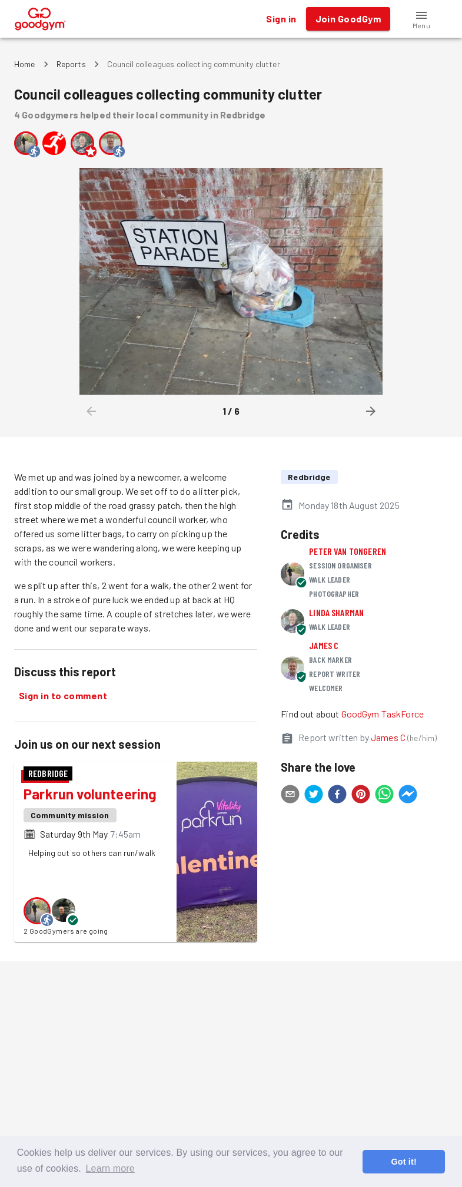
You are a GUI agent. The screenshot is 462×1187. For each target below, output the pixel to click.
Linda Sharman (336, 612)
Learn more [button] (110, 1168)
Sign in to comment (63, 695)
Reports (71, 64)
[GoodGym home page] (40, 17)
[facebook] (337, 796)
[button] (421, 18)
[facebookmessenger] (407, 796)
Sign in (281, 19)
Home (24, 64)
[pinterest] (360, 796)
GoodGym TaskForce (382, 713)
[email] (290, 796)
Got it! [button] (403, 1161)
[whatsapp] (384, 796)
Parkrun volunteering (90, 793)
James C (323, 645)
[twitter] (313, 796)
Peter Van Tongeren (347, 551)
